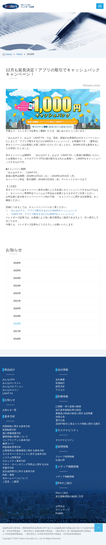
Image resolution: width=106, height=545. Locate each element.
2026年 (17, 263)
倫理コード (8, 443)
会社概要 (60, 379)
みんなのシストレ (11, 383)
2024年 (17, 278)
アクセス (60, 390)
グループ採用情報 (65, 456)
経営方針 (60, 386)
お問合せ (60, 506)
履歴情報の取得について (15, 436)
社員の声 (60, 460)
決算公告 (60, 416)
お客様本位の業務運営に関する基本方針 (23, 450)
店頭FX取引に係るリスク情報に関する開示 (78, 423)
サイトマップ (62, 509)
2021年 (17, 300)
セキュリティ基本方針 (14, 461)
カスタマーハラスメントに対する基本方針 (24, 454)
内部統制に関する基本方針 (16, 426)
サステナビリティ (65, 440)
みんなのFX (8, 379)
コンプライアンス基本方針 (16, 440)
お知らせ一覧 (9, 410)
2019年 (17, 316)
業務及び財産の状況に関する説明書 (74, 413)
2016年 (17, 338)
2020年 (17, 308)
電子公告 (60, 420)
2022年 (17, 293)
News (19, 54)
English (59, 513)
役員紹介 (60, 383)
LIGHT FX (7, 393)
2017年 (17, 331)
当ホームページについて (15, 478)
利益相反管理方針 (11, 447)
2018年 (17, 323)
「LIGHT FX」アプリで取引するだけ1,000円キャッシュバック (41, 214)
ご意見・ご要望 (10, 481)
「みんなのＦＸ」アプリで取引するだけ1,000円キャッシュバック (43, 210)
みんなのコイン (10, 390)
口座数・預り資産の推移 (68, 406)
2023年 (17, 285)
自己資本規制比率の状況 (68, 410)
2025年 (17, 270)
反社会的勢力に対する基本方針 (18, 471)
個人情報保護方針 (11, 433)
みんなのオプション (12, 386)
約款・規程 (8, 474)
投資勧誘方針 (9, 429)
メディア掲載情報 (65, 476)
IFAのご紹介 (62, 493)
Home (9, 54)
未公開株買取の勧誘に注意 (69, 496)
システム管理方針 (11, 457)
